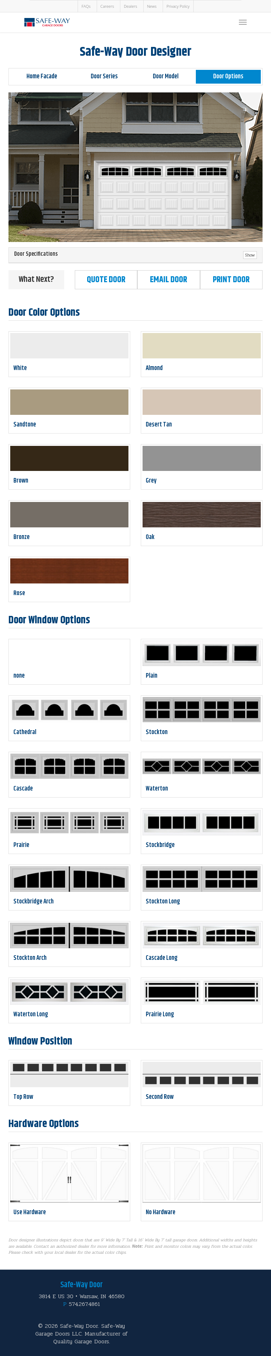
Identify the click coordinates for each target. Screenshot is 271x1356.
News (152, 6)
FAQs (86, 6)
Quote (106, 279)
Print (231, 279)
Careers (107, 6)
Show (250, 255)
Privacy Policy (178, 6)
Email (168, 279)
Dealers (130, 6)
